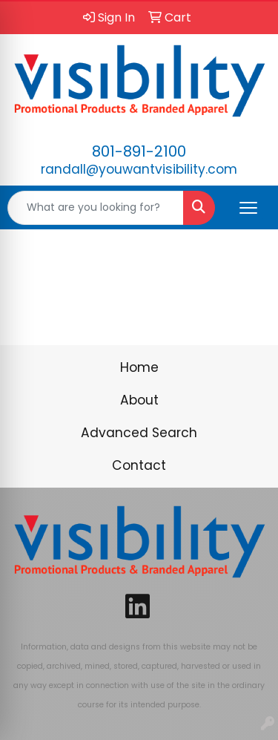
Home (139, 367)
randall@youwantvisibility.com (139, 169)
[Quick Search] (95, 208)
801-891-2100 (139, 151)
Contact (139, 465)
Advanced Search (139, 433)
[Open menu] (248, 208)
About (139, 400)
